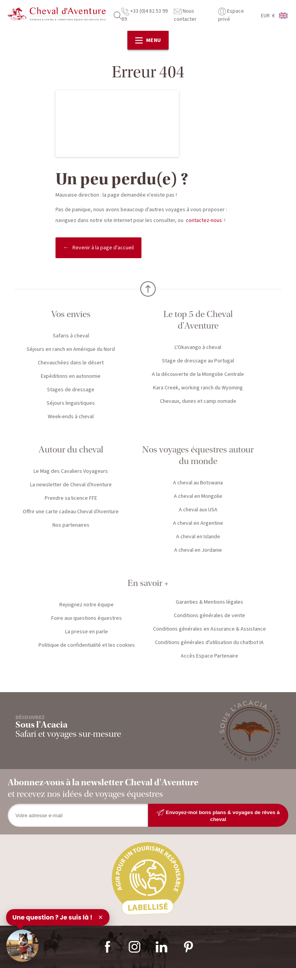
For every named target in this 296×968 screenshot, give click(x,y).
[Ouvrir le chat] (22, 946)
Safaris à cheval (71, 336)
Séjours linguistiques (71, 403)
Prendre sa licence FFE (71, 498)
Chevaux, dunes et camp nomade (198, 401)
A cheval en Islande (198, 537)
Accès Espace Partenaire (209, 656)
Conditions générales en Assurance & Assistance (209, 629)
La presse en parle (86, 632)
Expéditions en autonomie (71, 376)
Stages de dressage (70, 390)
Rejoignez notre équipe (86, 605)
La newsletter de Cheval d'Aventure (71, 485)
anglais (283, 15)
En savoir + (148, 583)
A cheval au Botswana (198, 483)
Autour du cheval (71, 449)
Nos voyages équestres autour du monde (198, 455)
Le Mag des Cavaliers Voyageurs (71, 471)
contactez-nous (204, 220)
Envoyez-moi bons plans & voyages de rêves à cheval (217, 815)
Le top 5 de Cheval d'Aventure (198, 320)
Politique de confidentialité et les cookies (87, 645)
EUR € (268, 16)
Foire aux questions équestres (86, 618)
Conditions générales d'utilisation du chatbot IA (209, 642)
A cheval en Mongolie (198, 496)
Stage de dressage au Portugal (198, 361)
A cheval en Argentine (198, 523)
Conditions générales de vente (209, 615)
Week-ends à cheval (71, 417)
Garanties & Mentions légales (209, 602)
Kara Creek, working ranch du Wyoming (198, 388)
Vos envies (71, 314)
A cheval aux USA (198, 510)
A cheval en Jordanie (198, 550)
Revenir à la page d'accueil (103, 248)
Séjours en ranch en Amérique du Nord (71, 349)
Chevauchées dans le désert (71, 363)
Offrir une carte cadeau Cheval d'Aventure (71, 512)
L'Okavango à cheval (198, 347)
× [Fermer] (100, 917)
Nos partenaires (70, 525)
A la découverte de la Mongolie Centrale (198, 374)
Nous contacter (185, 15)
